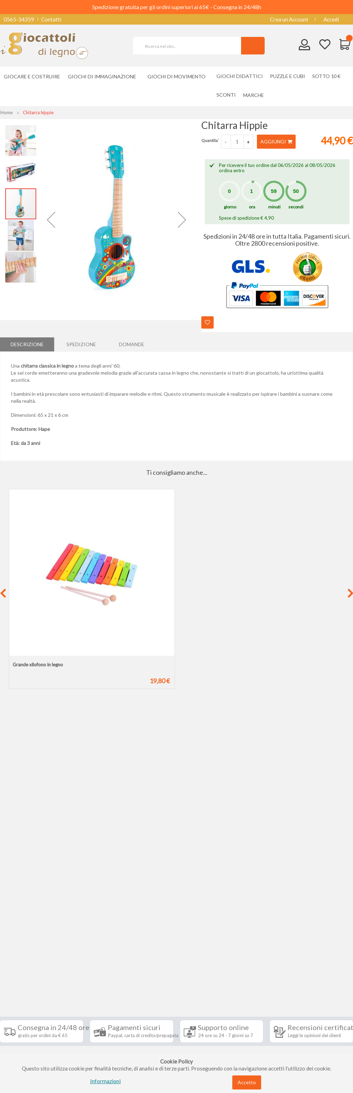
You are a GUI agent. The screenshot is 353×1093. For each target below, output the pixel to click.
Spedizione (81, 344)
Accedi (331, 19)
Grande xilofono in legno (38, 664)
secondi (295, 206)
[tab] (27, 344)
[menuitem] (255, 95)
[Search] (253, 45)
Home (6, 112)
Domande (131, 344)
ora (252, 206)
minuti (274, 206)
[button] (51, 219)
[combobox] (190, 45)
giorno (230, 206)
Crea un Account (289, 19)
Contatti (51, 19)
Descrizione (27, 344)
